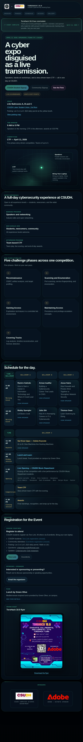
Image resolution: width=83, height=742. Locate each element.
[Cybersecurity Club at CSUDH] (7, 6)
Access (41, 13)
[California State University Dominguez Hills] (19, 6)
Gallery (51, 13)
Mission (7, 13)
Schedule (29, 13)
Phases (18, 13)
